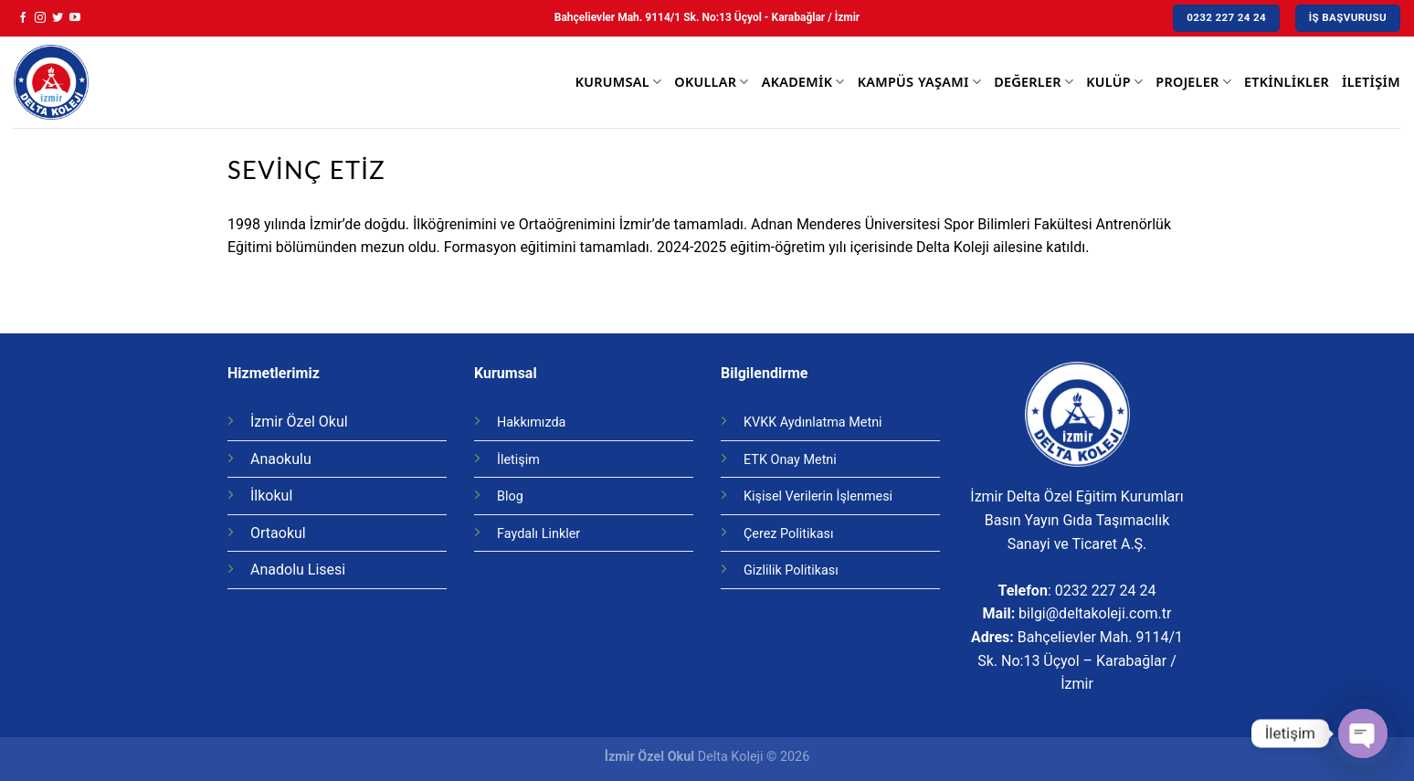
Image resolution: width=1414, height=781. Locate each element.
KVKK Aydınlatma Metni (813, 422)
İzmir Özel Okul (299, 421)
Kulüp (1114, 82)
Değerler (1033, 82)
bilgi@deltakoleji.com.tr (1094, 613)
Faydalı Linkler (538, 534)
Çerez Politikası (789, 534)
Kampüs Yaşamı (919, 82)
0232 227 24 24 (1105, 590)
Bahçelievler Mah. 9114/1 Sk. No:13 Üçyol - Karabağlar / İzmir (707, 17)
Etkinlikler (1286, 81)
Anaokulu (280, 459)
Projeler (1193, 82)
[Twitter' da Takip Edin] (57, 18)
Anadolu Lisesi (297, 569)
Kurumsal (618, 82)
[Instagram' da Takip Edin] (40, 18)
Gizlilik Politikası (791, 570)
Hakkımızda (531, 422)
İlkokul (271, 495)
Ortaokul (278, 533)
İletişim (1371, 81)
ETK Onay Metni (790, 460)
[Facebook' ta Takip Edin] (22, 18)
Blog (510, 496)
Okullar (711, 82)
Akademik (803, 82)
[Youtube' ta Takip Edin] (74, 18)
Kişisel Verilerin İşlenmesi (818, 496)
